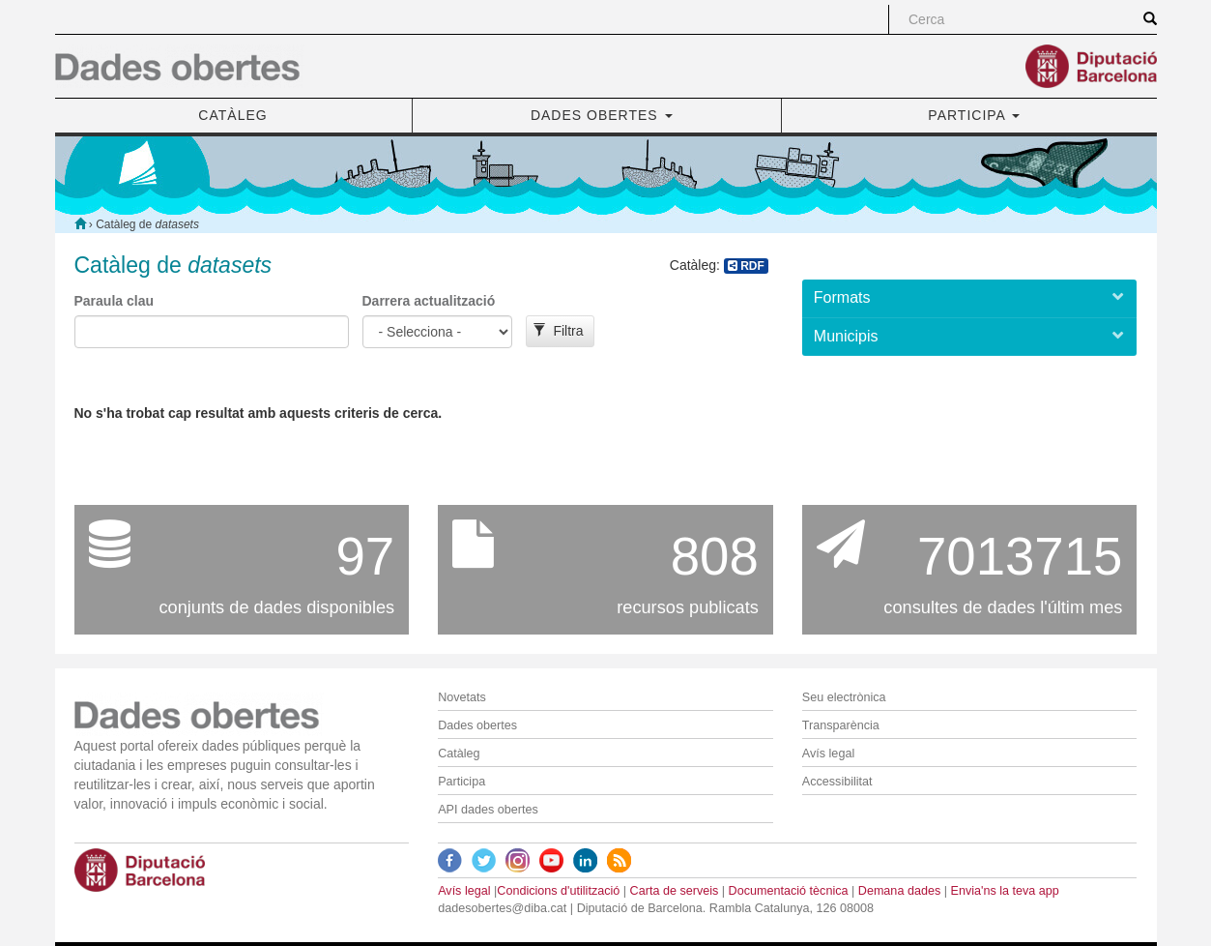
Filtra (558, 331)
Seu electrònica (844, 697)
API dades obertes (488, 809)
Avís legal (828, 753)
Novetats (462, 697)
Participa (461, 781)
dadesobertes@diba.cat (502, 908)
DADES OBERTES (602, 115)
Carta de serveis (674, 891)
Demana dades (899, 891)
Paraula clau (114, 301)
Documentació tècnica (789, 891)
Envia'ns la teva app (1004, 891)
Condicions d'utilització (558, 891)
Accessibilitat (837, 781)
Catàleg (458, 753)
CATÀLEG (232, 115)
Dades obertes (477, 725)
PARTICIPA (974, 115)
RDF (746, 266)
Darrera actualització (429, 301)
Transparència (840, 725)
